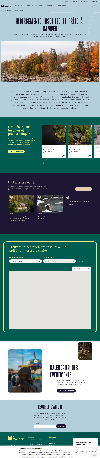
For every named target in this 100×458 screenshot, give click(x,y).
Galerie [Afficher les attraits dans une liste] (77, 268)
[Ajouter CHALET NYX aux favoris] (85, 156)
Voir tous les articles (83, 189)
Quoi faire (16, 6)
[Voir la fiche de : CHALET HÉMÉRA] (54, 141)
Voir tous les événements (66, 390)
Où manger (35, 6)
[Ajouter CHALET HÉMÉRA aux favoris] (59, 156)
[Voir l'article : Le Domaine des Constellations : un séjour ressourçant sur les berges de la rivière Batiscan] (78, 200)
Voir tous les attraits (16, 151)
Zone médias (76, 1)
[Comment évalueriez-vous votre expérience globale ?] (86, 447)
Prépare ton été (56, 6)
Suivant (94, 455)
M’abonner (61, 426)
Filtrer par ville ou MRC (16, 257)
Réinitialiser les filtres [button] (83, 261)
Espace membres (85, 1)
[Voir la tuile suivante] (48, 163)
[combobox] (25, 261)
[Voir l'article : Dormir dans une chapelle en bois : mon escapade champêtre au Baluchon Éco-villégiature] (21, 208)
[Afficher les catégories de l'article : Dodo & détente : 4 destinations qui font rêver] (39, 197)
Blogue (95, 5)
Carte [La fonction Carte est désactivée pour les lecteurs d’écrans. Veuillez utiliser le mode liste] (86, 268)
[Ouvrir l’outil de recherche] (94, 1)
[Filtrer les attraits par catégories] (59, 261)
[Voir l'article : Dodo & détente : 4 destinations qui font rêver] (50, 208)
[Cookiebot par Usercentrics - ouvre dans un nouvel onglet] (9, 455)
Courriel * (37, 423)
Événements (45, 6)
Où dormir (25, 6)
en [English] (96, 1)
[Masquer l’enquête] (96, 440)
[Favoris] (92, 1)
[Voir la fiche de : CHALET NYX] (80, 141)
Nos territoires (68, 1)
